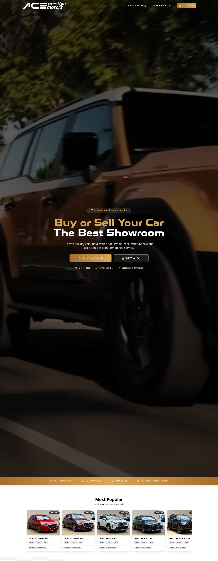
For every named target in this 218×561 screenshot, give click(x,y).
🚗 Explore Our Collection (90, 258)
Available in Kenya (138, 5)
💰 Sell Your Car (186, 5)
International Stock (162, 5)
